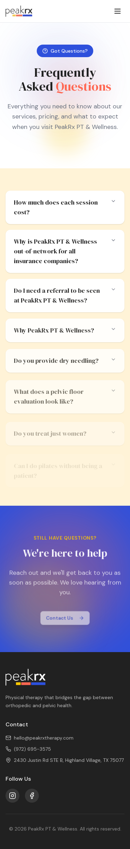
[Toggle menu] (117, 11)
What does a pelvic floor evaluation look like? (65, 400)
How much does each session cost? (65, 207)
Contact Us (65, 619)
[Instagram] (12, 796)
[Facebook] (32, 796)
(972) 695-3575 (28, 749)
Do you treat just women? (65, 436)
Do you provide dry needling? (65, 362)
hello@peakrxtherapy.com (39, 738)
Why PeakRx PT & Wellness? (65, 331)
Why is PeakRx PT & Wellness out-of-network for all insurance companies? (65, 251)
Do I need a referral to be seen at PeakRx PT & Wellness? (65, 296)
